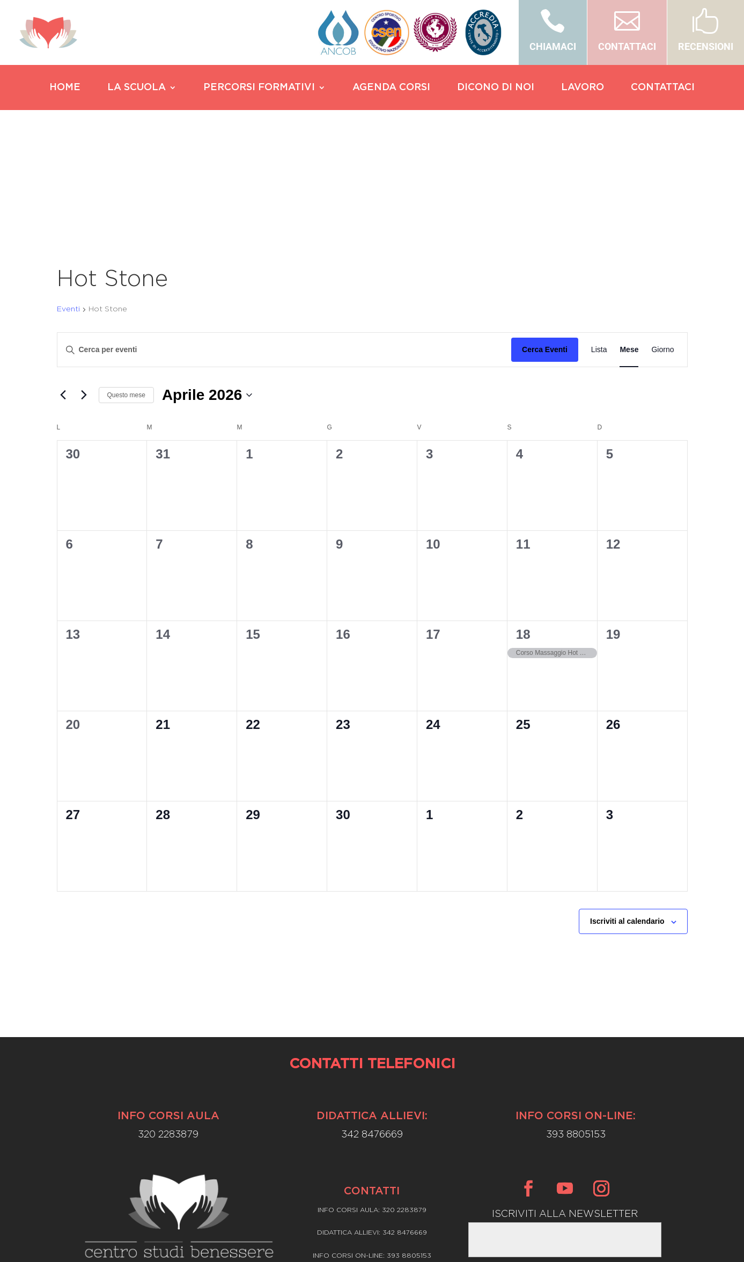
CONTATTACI (627, 46)
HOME (64, 88)
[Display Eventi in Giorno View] (662, 247)
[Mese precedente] (63, 292)
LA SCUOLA (136, 88)
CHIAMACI (552, 46)
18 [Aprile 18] (523, 531)
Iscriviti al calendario (627, 818)
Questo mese (126, 292)
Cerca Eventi (545, 247)
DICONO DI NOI (495, 88)
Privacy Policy (372, 1182)
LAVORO (582, 88)
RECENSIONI (705, 46)
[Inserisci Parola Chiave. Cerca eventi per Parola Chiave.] (284, 247)
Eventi (68, 206)
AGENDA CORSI (391, 88)
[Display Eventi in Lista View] (599, 247)
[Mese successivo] (84, 292)
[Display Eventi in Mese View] (629, 247)
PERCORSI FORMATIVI (259, 88)
